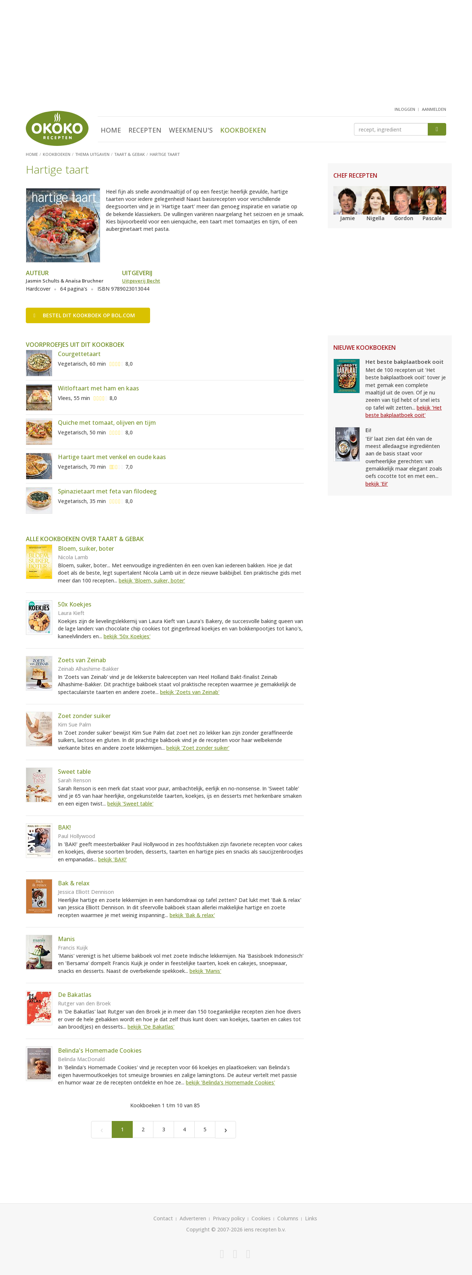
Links (311, 1218)
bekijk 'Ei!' (376, 483)
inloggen (405, 109)
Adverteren (193, 1218)
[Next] (225, 1129)
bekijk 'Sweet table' (130, 803)
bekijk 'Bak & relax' (192, 915)
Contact (163, 1218)
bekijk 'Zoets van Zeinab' (189, 691)
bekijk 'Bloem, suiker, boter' (152, 580)
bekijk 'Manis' (205, 970)
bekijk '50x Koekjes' (127, 636)
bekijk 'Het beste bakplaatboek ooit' (403, 411)
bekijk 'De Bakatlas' (151, 1026)
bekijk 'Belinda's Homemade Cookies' (230, 1082)
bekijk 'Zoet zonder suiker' (197, 747)
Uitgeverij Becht (141, 280)
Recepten (145, 130)
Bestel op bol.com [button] (84, 315)
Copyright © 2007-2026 (214, 1229)
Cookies (261, 1218)
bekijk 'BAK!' (112, 859)
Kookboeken (243, 130)
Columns (287, 1218)
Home (111, 130)
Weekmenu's (191, 130)
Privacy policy (229, 1218)
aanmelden (434, 109)
